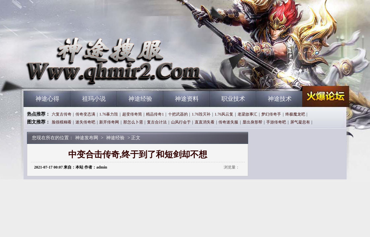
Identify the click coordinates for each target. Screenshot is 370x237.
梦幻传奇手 (271, 114)
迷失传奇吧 (85, 122)
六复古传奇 (61, 114)
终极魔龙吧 (295, 114)
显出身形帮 (252, 122)
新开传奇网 (109, 122)
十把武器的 (178, 114)
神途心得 (47, 98)
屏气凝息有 (300, 122)
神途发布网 (87, 79)
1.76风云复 (223, 114)
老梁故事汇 (247, 114)
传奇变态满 (85, 114)
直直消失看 (204, 122)
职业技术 (233, 98)
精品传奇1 (155, 114)
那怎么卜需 (133, 122)
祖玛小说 (94, 98)
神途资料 (187, 98)
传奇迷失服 (228, 122)
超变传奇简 (132, 114)
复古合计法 (157, 122)
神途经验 (140, 98)
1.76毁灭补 (201, 114)
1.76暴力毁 (108, 114)
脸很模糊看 (61, 122)
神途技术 (280, 98)
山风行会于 (181, 122)
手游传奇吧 (276, 122)
